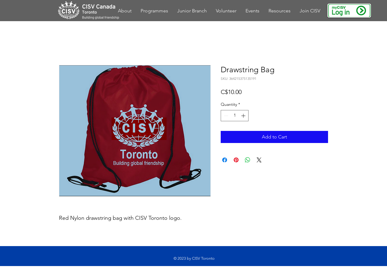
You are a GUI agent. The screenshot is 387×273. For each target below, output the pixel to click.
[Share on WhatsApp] (247, 160)
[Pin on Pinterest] (236, 160)
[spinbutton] (234, 115)
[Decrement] (225, 115)
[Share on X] (259, 160)
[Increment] (244, 115)
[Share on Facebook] (224, 160)
